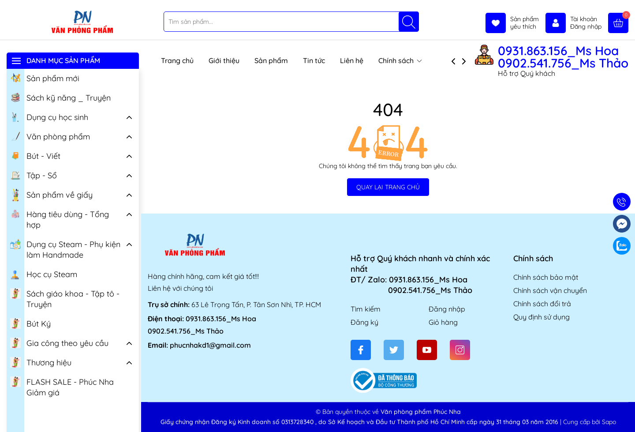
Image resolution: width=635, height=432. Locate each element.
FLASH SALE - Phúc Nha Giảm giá (62, 387)
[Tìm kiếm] (409, 21)
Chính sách (400, 60)
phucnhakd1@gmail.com (210, 345)
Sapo (609, 422)
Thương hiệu (40, 362)
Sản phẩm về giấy (51, 195)
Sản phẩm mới (44, 77)
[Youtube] (427, 350)
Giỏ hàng (443, 322)
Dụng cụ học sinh (49, 116)
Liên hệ (351, 60)
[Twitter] (394, 350)
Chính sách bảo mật (545, 277)
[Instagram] (460, 350)
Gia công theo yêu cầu (59, 342)
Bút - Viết (35, 155)
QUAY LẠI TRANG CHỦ (388, 187)
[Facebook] (361, 350)
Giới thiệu (224, 60)
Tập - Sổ (33, 174)
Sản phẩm (271, 60)
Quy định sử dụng (541, 316)
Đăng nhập (447, 308)
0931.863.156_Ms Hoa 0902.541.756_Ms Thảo (563, 57)
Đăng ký (364, 322)
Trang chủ (177, 60)
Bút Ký (30, 323)
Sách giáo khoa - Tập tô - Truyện (65, 298)
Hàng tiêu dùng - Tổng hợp (59, 219)
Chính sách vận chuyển (550, 290)
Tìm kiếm (366, 308)
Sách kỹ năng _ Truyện (60, 97)
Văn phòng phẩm (50, 136)
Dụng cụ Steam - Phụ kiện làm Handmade (65, 249)
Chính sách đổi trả (542, 303)
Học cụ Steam (43, 273)
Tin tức (314, 60)
